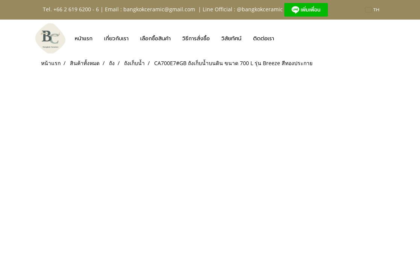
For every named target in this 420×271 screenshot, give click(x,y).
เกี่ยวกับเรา (116, 39)
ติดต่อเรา (263, 39)
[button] (287, 38)
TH (372, 9)
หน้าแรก (83, 39)
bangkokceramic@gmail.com (159, 9)
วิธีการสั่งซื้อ (196, 39)
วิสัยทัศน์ (231, 39)
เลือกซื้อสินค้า (155, 39)
